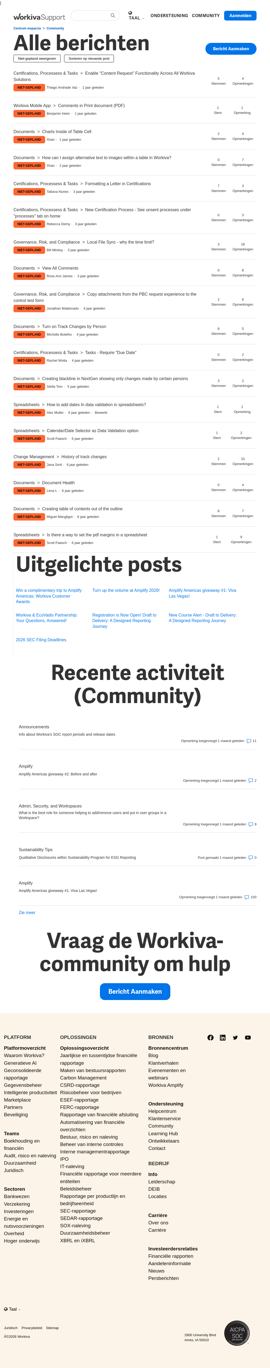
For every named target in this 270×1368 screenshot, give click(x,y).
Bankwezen (17, 1196)
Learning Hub (163, 1133)
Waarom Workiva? (24, 1055)
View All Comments (60, 268)
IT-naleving (72, 1166)
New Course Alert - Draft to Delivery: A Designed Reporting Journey (203, 618)
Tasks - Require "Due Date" (111, 352)
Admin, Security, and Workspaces (50, 806)
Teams (11, 1133)
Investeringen (19, 1211)
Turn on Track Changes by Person (74, 326)
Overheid (14, 1233)
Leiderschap (161, 1181)
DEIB (154, 1189)
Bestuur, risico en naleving (89, 1137)
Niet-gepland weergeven (37, 58)
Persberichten (163, 1278)
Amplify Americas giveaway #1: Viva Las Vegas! (202, 593)
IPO (64, 1159)
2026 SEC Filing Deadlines (41, 640)
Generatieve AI (20, 1063)
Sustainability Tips (35, 849)
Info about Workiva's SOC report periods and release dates (67, 734)
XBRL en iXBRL (77, 1240)
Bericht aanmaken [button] (231, 49)
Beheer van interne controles (91, 1144)
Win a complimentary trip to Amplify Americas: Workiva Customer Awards (49, 596)
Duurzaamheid (20, 1163)
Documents (24, 131)
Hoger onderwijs (22, 1241)
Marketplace (17, 1100)
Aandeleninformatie (169, 1263)
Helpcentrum (162, 1111)
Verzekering (17, 1204)
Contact (156, 1148)
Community (55, 28)
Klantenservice (164, 1118)
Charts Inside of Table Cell (66, 131)
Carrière (157, 1215)
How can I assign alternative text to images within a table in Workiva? (106, 157)
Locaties (157, 1196)
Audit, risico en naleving (30, 1155)
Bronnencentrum (168, 1048)
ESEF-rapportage (79, 1100)
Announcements (34, 727)
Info (152, 1174)
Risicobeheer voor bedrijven (90, 1092)
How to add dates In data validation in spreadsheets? (96, 404)
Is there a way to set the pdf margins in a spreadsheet (97, 535)
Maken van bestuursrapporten (93, 1070)
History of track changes (84, 457)
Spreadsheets (26, 404)
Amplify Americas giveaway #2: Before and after (58, 774)
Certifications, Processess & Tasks (45, 73)
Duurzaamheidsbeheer (85, 1233)
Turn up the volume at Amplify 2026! (126, 590)
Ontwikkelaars (163, 1141)
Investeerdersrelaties (173, 1248)
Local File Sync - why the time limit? (120, 242)
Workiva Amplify (165, 1085)
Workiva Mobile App (32, 105)
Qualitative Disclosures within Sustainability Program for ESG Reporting (77, 857)
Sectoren (14, 1189)
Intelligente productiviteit (30, 1092)
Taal (137, 18)
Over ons (158, 1222)
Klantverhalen (163, 1063)
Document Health (58, 483)
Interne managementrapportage (95, 1151)
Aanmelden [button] (240, 15)
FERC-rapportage (79, 1107)
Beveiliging (16, 1114)
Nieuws (156, 1271)
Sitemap (52, 1328)
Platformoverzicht (25, 1048)
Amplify (25, 766)
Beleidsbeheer (76, 1189)
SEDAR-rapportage (81, 1218)
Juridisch (13, 1170)
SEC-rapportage (78, 1211)
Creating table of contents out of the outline (82, 509)
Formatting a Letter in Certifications (118, 183)
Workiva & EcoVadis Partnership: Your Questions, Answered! (47, 618)
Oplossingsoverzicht (84, 1048)
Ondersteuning (165, 1104)
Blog (153, 1055)
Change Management (33, 457)
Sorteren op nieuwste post (89, 58)
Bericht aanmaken (135, 991)
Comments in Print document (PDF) (91, 105)
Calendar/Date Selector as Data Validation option (92, 430)
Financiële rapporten (170, 1256)
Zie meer (27, 912)
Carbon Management (83, 1078)
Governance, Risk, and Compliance (46, 242)
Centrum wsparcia (27, 28)
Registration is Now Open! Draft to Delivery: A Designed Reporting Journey (124, 621)
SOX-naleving (75, 1225)
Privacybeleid (32, 1328)
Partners (13, 1107)
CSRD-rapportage (80, 1085)
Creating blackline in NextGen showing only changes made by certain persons (115, 378)
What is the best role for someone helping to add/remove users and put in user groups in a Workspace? (92, 815)
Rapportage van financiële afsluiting (99, 1114)
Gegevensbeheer (23, 1085)
